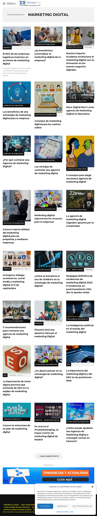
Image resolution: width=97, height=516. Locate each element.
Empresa (7, 47)
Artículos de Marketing (45, 114)
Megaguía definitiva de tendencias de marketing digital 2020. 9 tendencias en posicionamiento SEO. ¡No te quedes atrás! (80, 259)
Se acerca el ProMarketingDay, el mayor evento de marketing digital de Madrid (48, 410)
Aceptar (45, 506)
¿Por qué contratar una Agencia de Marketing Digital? (17, 144)
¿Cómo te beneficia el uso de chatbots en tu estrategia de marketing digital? (48, 259)
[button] (92, 487)
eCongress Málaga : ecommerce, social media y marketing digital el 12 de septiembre (17, 259)
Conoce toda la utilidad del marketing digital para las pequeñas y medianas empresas (17, 205)
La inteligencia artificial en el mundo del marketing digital (80, 309)
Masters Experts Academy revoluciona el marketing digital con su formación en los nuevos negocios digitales (80, 36)
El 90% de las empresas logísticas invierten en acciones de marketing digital (17, 36)
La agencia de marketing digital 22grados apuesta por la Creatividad (80, 199)
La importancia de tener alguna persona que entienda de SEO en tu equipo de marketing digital (17, 359)
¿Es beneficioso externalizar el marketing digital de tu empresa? (48, 34)
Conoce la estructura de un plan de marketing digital (17, 410)
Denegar (62, 506)
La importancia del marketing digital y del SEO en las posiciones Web (80, 354)
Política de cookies (63, 511)
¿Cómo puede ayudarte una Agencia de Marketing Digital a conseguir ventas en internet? (80, 411)
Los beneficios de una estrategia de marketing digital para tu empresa (17, 92)
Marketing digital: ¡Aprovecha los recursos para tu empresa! (48, 198)
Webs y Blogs (77, 269)
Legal (71, 511)
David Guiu (88, 47)
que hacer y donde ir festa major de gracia (17, 509)
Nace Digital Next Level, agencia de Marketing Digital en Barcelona (80, 90)
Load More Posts (48, 456)
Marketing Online (42, 270)
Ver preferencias (82, 506)
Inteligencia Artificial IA (77, 319)
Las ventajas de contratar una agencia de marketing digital (48, 147)
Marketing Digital (74, 47)
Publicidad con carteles (11, 505)
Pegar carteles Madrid (28, 505)
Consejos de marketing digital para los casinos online (48, 97)
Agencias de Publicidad (13, 153)
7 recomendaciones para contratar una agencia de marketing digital (17, 310)
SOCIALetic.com (18, 269)
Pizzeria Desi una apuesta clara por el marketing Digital (48, 311)
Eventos (7, 269)
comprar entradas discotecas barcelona (17, 507)
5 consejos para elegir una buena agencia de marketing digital (80, 151)
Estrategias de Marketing (46, 364)
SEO (68, 269)
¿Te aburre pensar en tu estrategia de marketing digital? (48, 354)
